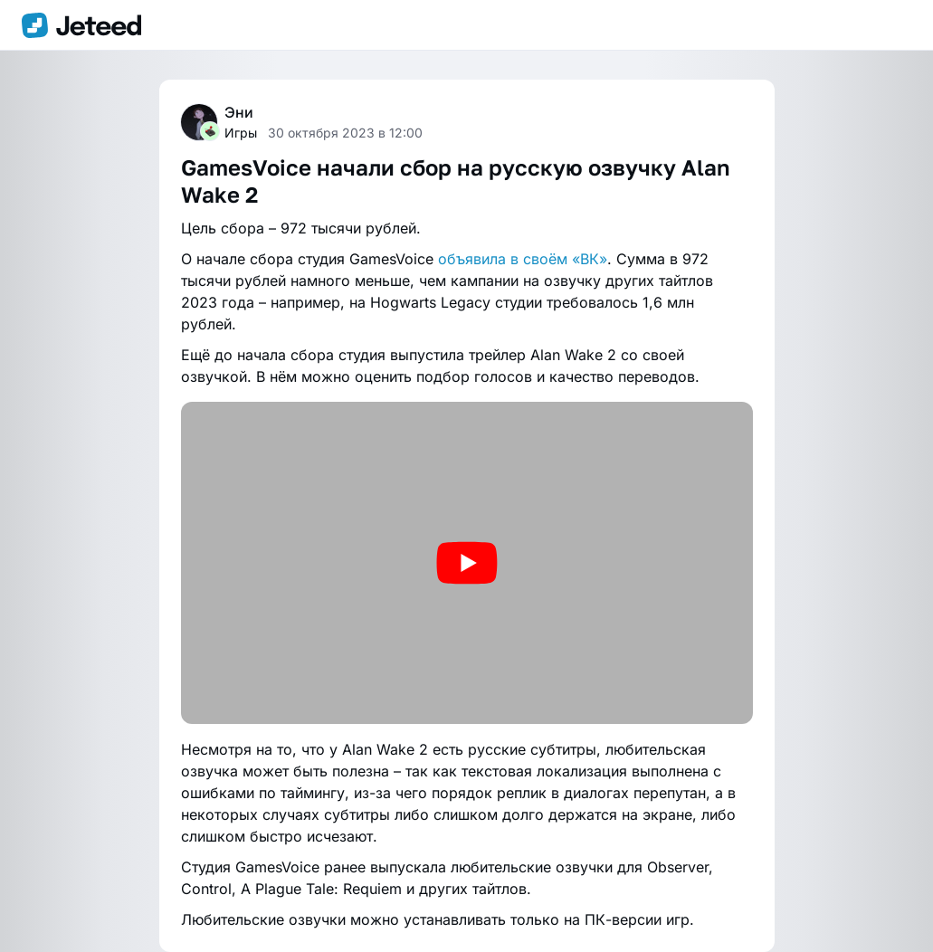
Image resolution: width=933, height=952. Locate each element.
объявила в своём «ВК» (522, 259)
